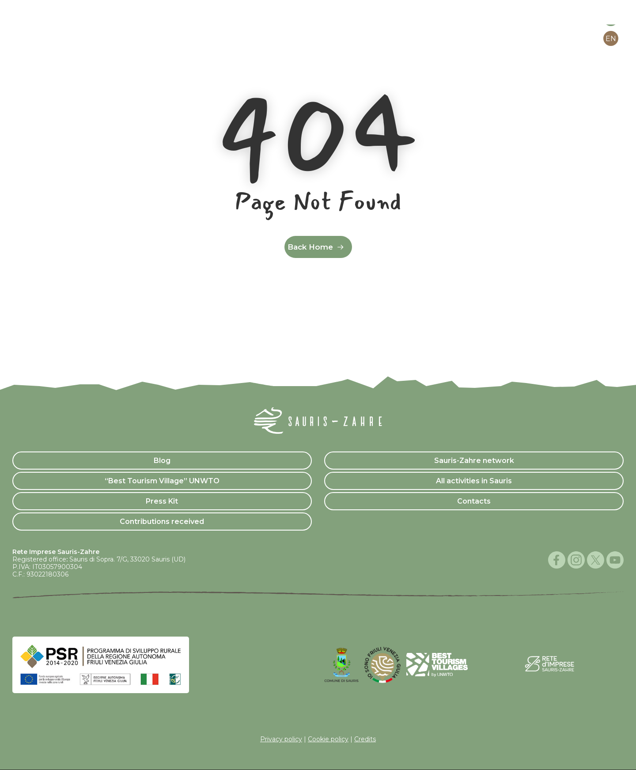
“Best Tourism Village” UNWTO (162, 481)
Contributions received (162, 521)
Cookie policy (328, 739)
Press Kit (162, 501)
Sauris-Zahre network (474, 460)
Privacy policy (281, 739)
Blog (162, 460)
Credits (365, 739)
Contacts (474, 501)
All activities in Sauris (474, 481)
